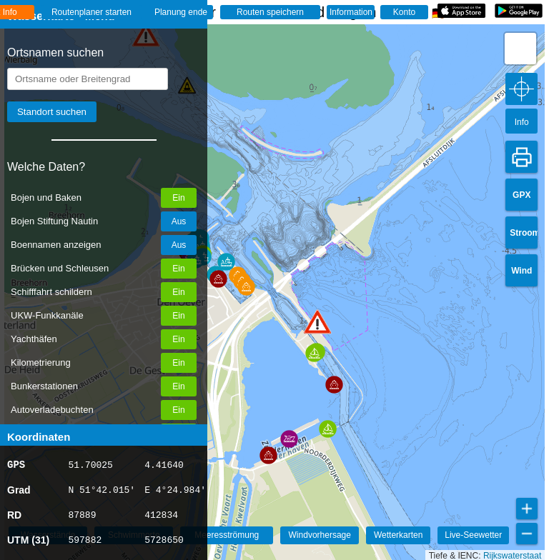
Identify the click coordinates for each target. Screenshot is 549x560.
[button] (268, 455)
